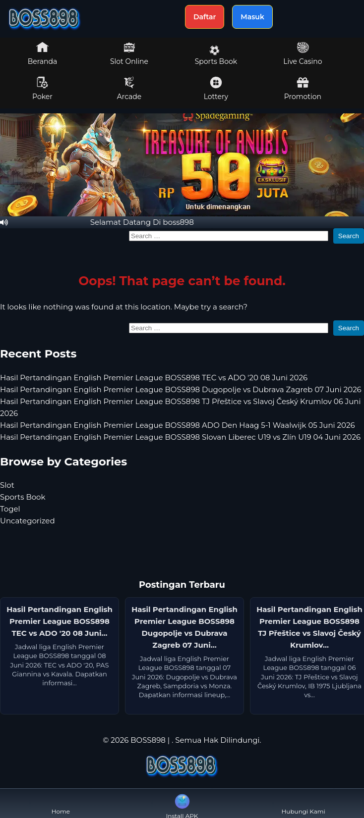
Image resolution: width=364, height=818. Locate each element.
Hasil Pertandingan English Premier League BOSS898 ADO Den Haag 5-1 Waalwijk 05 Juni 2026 (177, 425)
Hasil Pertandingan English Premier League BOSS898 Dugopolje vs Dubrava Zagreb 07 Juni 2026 (181, 389)
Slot (7, 485)
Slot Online (129, 53)
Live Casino (302, 53)
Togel (10, 508)
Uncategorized (27, 520)
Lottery (216, 88)
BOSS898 (148, 740)
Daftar (204, 16)
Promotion (302, 88)
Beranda (43, 53)
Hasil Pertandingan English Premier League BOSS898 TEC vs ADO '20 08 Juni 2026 (153, 377)
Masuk (252, 16)
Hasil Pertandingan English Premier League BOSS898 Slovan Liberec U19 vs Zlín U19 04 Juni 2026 (180, 437)
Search (348, 236)
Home (61, 803)
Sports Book (216, 55)
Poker (42, 88)
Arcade (129, 88)
